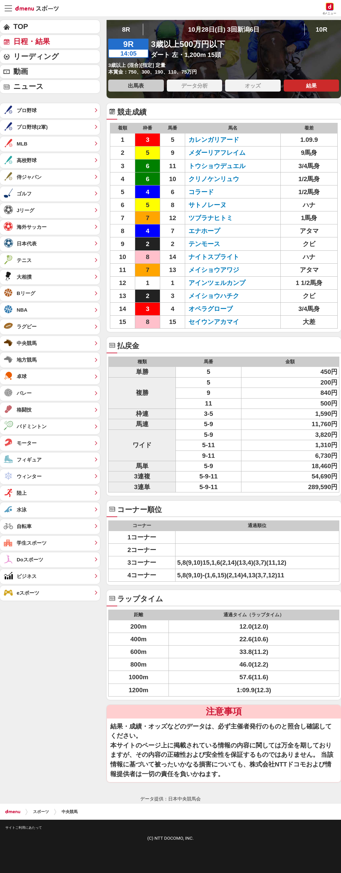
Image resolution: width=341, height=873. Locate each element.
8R (126, 29)
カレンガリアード (213, 139)
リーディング (36, 56)
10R (321, 29)
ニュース (28, 86)
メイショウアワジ (213, 269)
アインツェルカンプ (216, 282)
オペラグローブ (210, 308)
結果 (311, 86)
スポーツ (41, 811)
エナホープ (204, 230)
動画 (20, 71)
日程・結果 (31, 41)
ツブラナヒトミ (210, 217)
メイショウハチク (213, 295)
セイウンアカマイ (213, 321)
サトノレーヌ (207, 204)
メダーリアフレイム (216, 152)
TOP (20, 26)
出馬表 (136, 86)
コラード (201, 191)
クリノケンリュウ (213, 178)
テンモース (204, 243)
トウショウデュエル (216, 165)
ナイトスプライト (213, 256)
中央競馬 (70, 811)
